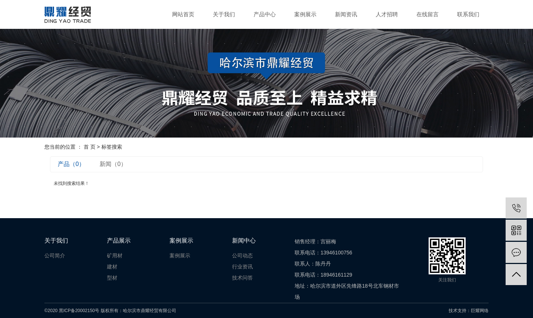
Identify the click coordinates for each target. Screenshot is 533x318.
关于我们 (224, 14)
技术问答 (242, 278)
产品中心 (265, 14)
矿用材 (115, 255)
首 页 (89, 147)
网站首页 (183, 14)
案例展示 (305, 14)
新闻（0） (113, 164)
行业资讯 (242, 267)
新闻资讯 (346, 14)
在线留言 (427, 14)
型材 (112, 278)
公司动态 (242, 255)
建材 (112, 267)
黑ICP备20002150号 (79, 310)
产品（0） (71, 164)
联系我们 (468, 14)
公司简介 (54, 255)
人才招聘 (387, 14)
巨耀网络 (480, 310)
